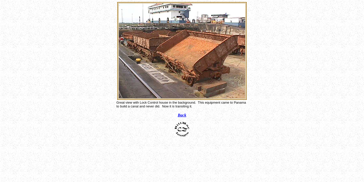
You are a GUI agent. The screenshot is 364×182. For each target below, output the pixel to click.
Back (182, 115)
